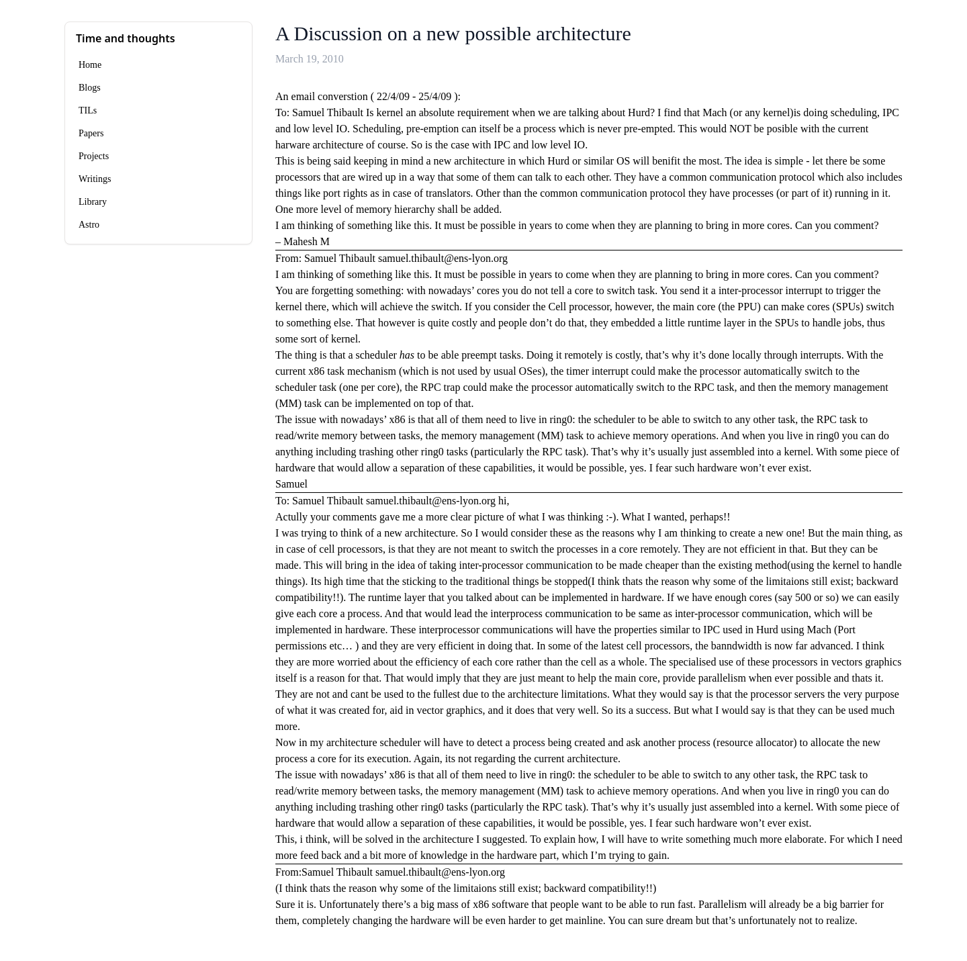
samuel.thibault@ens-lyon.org (443, 258)
